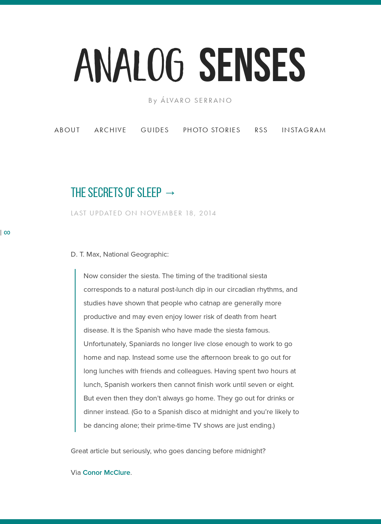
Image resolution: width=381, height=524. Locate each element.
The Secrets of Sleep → (124, 192)
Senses (252, 64)
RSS (261, 129)
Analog (130, 63)
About (67, 129)
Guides (155, 129)
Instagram (304, 129)
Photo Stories (212, 129)
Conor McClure (106, 472)
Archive (110, 129)
